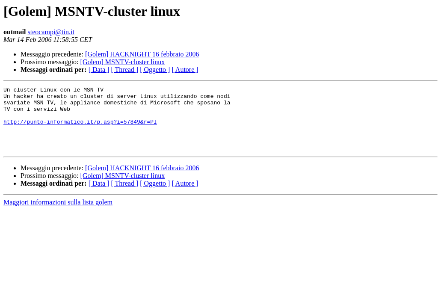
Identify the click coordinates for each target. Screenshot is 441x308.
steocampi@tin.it (50, 32)
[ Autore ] (185, 69)
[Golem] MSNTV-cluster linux (122, 61)
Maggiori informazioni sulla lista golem (57, 215)
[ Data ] (99, 69)
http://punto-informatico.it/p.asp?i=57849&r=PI (80, 129)
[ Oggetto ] (155, 69)
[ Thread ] (125, 69)
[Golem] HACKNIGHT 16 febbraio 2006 (142, 54)
